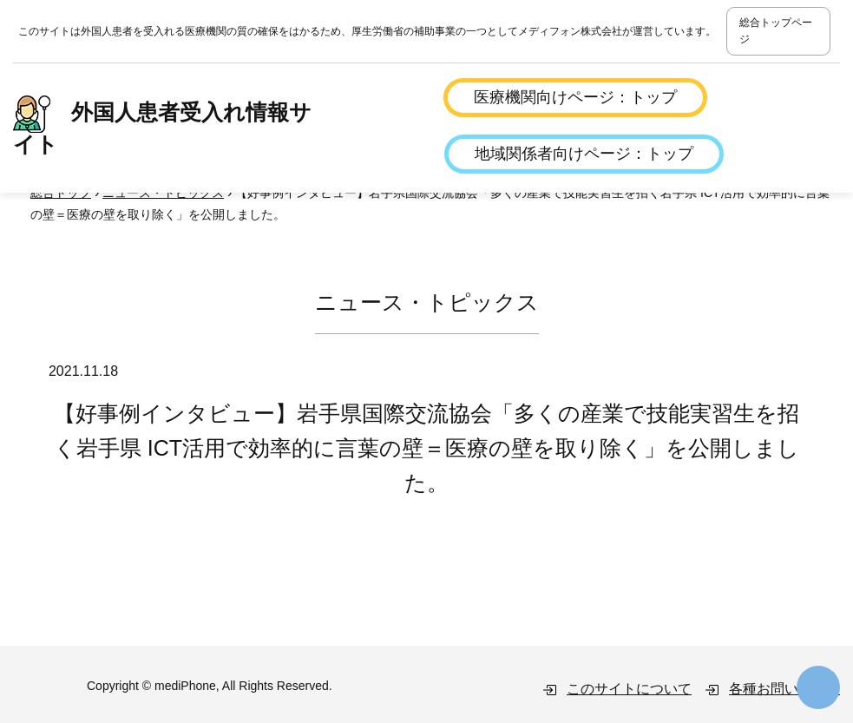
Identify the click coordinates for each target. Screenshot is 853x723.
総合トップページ (775, 30)
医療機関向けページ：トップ (575, 97)
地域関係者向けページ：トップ (584, 153)
